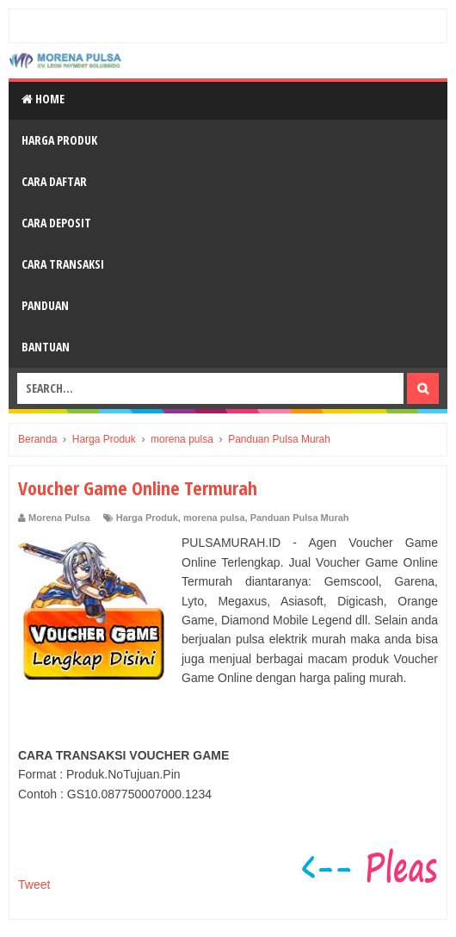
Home (43, 98)
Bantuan (46, 346)
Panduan (45, 305)
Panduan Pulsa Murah (299, 517)
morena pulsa (214, 517)
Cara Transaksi (63, 264)
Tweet (34, 884)
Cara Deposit (56, 222)
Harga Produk (59, 140)
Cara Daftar (54, 181)
